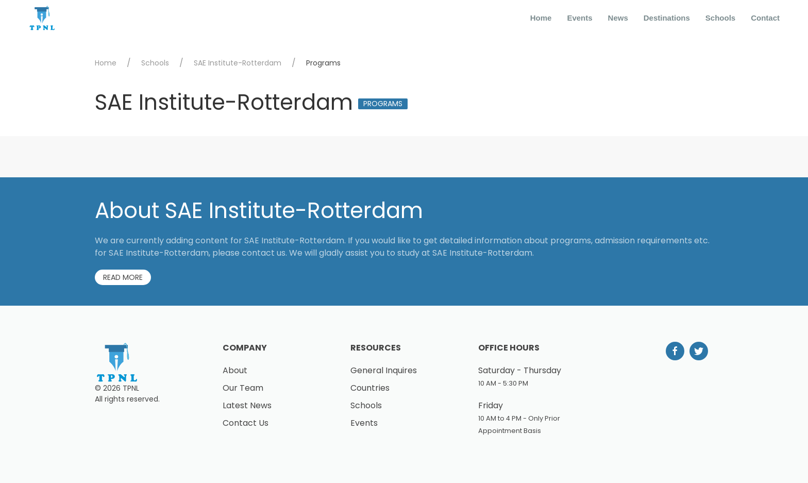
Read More (123, 277)
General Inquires (383, 370)
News (618, 17)
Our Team (243, 388)
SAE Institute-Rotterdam (237, 63)
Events (579, 17)
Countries (370, 388)
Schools (720, 17)
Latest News (247, 405)
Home (541, 17)
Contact (765, 17)
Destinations (667, 17)
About (235, 370)
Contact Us (245, 423)
